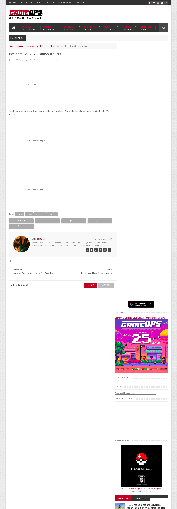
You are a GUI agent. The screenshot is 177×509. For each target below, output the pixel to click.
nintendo (20, 46)
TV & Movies (90, 27)
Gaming (49, 27)
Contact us (161, 433)
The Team (23, 3)
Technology (70, 27)
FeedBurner (132, 485)
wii (58, 46)
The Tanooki (122, 447)
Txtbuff (120, 466)
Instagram (160, 230)
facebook (103, 280)
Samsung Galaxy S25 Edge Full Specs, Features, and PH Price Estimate (147, 318)
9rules (165, 505)
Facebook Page (137, 230)
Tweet (19, 221)
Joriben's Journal (123, 462)
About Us (12, 3)
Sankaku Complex (124, 456)
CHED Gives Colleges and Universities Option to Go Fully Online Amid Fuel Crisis (147, 250)
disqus (88, 280)
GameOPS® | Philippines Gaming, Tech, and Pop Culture (51, 505)
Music (110, 27)
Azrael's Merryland (124, 459)
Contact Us (49, 3)
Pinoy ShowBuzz (64, 3)
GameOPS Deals (81, 3)
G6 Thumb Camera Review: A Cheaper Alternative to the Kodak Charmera (149, 349)
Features (28, 27)
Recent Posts (144, 240)
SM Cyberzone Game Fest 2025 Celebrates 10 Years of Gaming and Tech (149, 301)
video (51, 46)
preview (30, 46)
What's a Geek (122, 453)
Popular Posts (128, 240)
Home (12, 46)
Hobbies (128, 27)
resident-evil (41, 46)
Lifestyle (146, 27)
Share (40, 221)
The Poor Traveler (124, 450)
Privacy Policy (35, 3)
